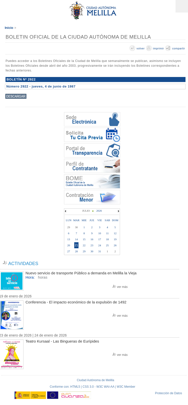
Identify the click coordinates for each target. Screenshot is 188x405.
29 (84, 251)
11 (107, 233)
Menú (182, 6)
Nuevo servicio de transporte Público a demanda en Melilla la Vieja (81, 273)
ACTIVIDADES (23, 263)
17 (99, 239)
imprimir (158, 48)
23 (91, 245)
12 (115, 233)
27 (68, 251)
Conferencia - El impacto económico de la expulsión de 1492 (76, 302)
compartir (178, 48)
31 (99, 251)
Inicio (9, 28)
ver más (122, 287)
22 (84, 245)
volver (140, 48)
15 (84, 239)
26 (115, 245)
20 (68, 245)
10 (99, 233)
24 (99, 245)
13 (68, 239)
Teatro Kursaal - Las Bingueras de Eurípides (62, 341)
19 (115, 239)
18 (107, 239)
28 (76, 251)
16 (91, 239)
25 (107, 245)
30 (91, 251)
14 (76, 239)
